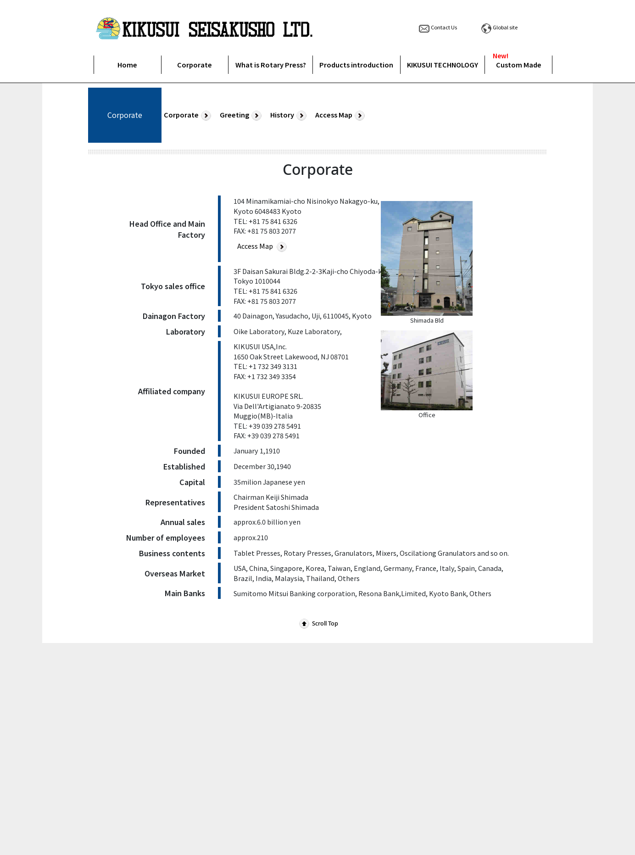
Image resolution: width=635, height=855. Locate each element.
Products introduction (356, 64)
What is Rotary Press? (270, 64)
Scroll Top (317, 623)
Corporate (194, 64)
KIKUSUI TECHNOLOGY (442, 64)
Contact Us (437, 27)
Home (127, 64)
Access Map (341, 115)
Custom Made (518, 64)
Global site (498, 27)
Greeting (242, 115)
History (289, 115)
